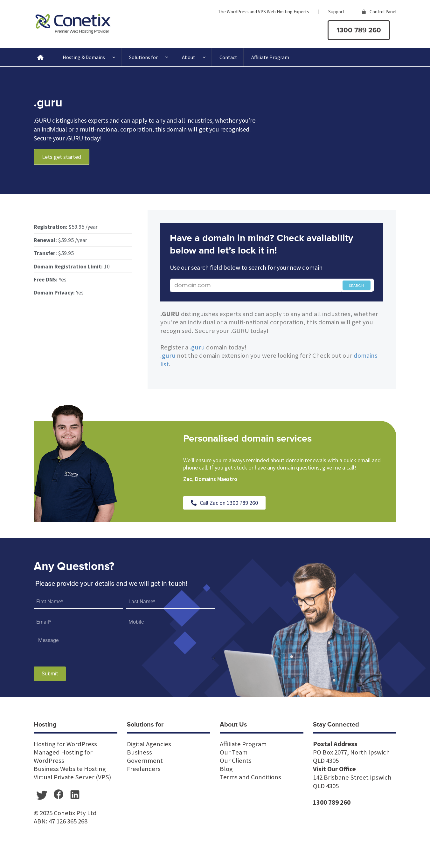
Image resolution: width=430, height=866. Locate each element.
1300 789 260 (358, 30)
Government (145, 760)
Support (336, 12)
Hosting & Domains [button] (89, 57)
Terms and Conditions (250, 777)
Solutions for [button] (148, 57)
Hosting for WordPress (65, 744)
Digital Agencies (149, 744)
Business (139, 752)
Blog (226, 769)
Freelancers (144, 769)
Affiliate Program (270, 57)
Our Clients (236, 760)
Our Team (233, 752)
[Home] (40, 57)
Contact (228, 57)
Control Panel (383, 12)
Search (356, 285)
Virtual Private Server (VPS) (72, 777)
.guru (197, 347)
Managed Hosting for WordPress (63, 756)
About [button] (193, 57)
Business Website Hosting (70, 769)
